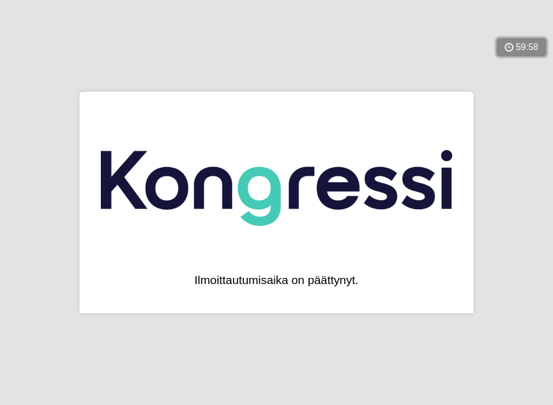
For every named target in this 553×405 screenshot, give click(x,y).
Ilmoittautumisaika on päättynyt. (276, 280)
